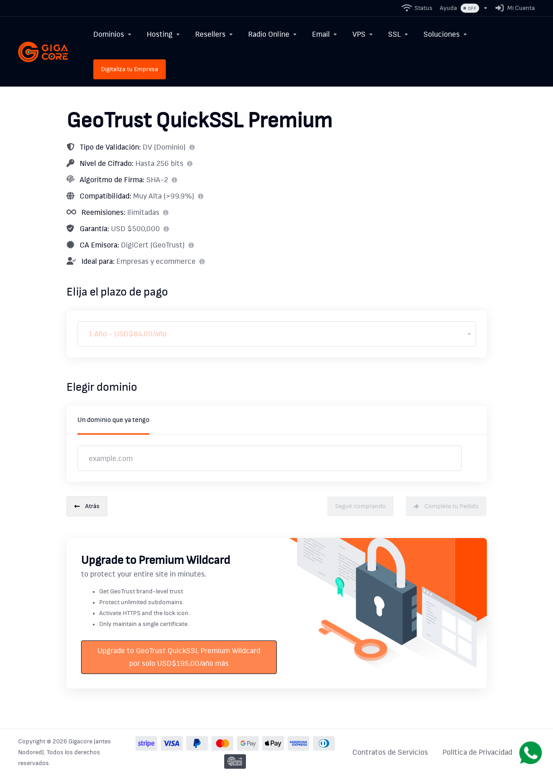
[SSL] (398, 34)
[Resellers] (214, 34)
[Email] (325, 34)
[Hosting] (163, 34)
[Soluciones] (445, 34)
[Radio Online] (273, 34)
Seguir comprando (360, 506)
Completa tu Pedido (446, 506)
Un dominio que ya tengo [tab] (113, 420)
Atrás (87, 506)
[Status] (417, 8)
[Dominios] (112, 34)
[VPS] (363, 34)
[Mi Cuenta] (513, 8)
